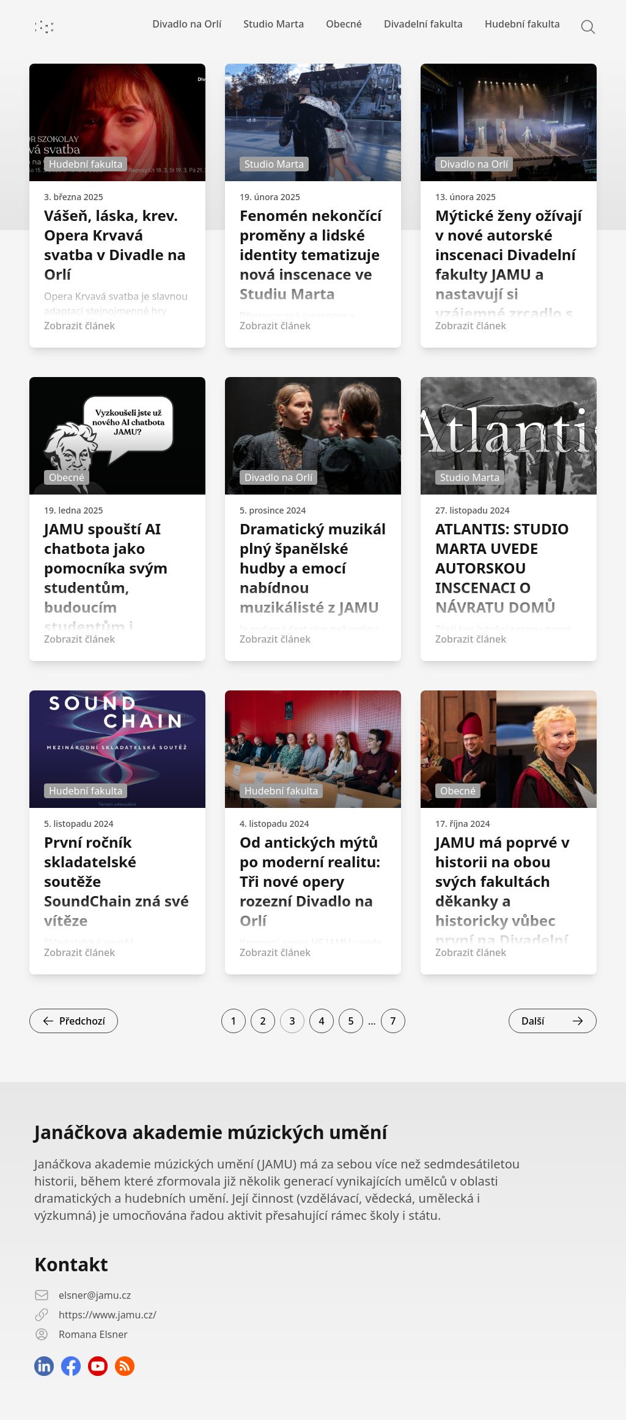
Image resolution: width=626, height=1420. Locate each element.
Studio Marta (273, 24)
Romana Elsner (93, 1334)
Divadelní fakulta (423, 24)
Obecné (344, 24)
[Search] (581, 27)
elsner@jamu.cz (95, 1295)
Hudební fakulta (522, 24)
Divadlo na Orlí (186, 24)
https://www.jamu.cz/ (107, 1314)
